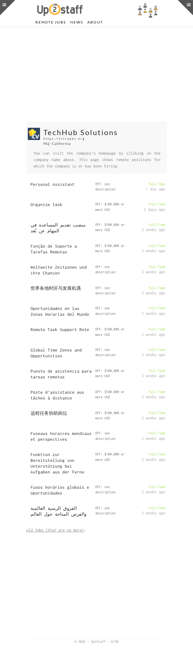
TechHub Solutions (80, 132)
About (95, 22)
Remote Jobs (50, 22)
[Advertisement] (96, 74)
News (76, 22)
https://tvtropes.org (64, 138)
